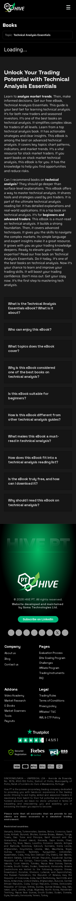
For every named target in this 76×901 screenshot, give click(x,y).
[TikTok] (26, 632)
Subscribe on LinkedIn (38, 619)
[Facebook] (42, 632)
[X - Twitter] (57, 632)
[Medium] (65, 632)
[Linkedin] (11, 632)
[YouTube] (49, 632)
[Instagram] (19, 632)
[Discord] (34, 632)
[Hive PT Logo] (15, 7)
